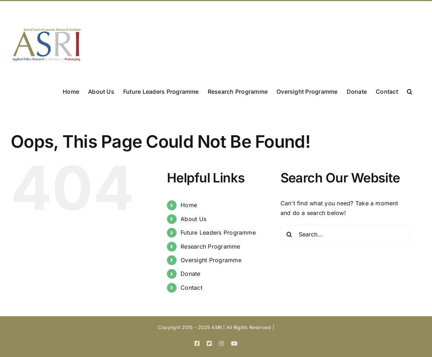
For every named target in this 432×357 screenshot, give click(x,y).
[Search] (289, 234)
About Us (193, 218)
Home (189, 205)
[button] (409, 91)
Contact (191, 287)
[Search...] (345, 234)
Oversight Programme (211, 260)
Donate (190, 273)
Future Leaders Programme (218, 232)
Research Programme (210, 246)
